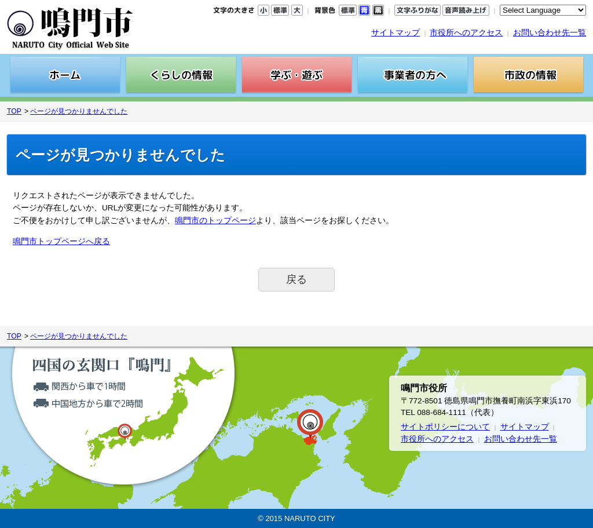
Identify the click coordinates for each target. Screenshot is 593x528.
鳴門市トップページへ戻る (61, 241)
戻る (296, 279)
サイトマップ (395, 32)
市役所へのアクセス (466, 32)
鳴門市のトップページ (215, 220)
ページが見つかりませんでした (78, 111)
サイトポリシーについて (445, 427)
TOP (14, 111)
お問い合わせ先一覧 (549, 32)
